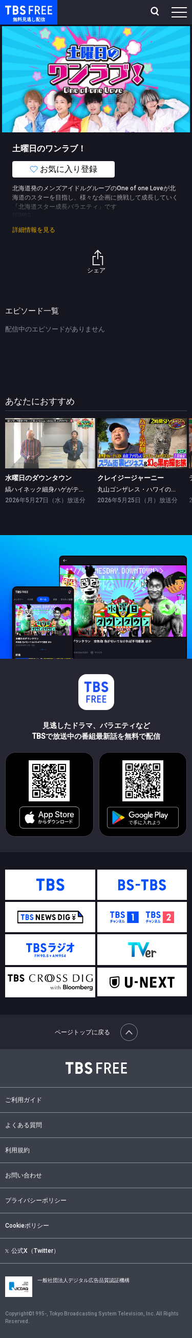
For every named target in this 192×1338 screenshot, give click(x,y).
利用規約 (17, 1150)
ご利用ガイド (23, 1100)
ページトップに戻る (96, 1032)
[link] (50, 443)
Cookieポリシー (27, 1225)
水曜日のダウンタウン (38, 478)
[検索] (156, 12)
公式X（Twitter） (32, 1250)
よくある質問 (23, 1125)
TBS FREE (17, 9)
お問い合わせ (23, 1175)
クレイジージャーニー (130, 478)
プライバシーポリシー (36, 1200)
